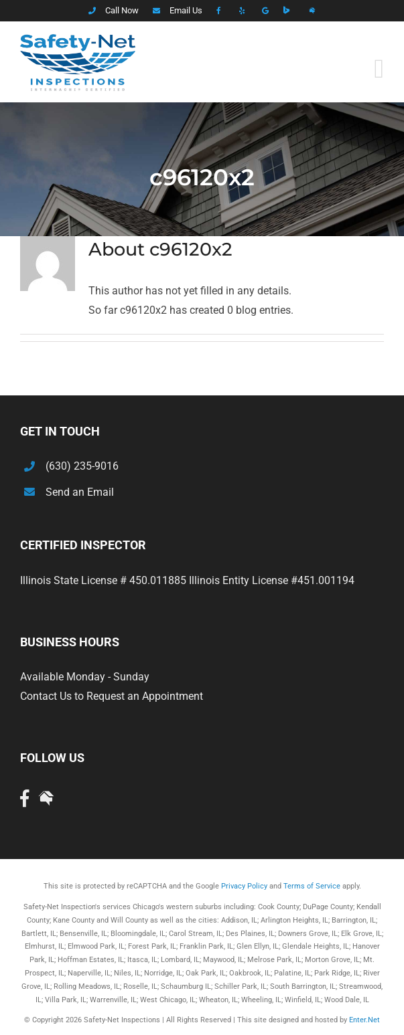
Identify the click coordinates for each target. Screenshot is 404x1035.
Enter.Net (364, 1020)
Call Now (122, 10)
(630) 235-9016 (82, 466)
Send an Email (80, 492)
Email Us (186, 10)
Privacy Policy (244, 886)
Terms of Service (311, 886)
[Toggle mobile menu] (379, 69)
